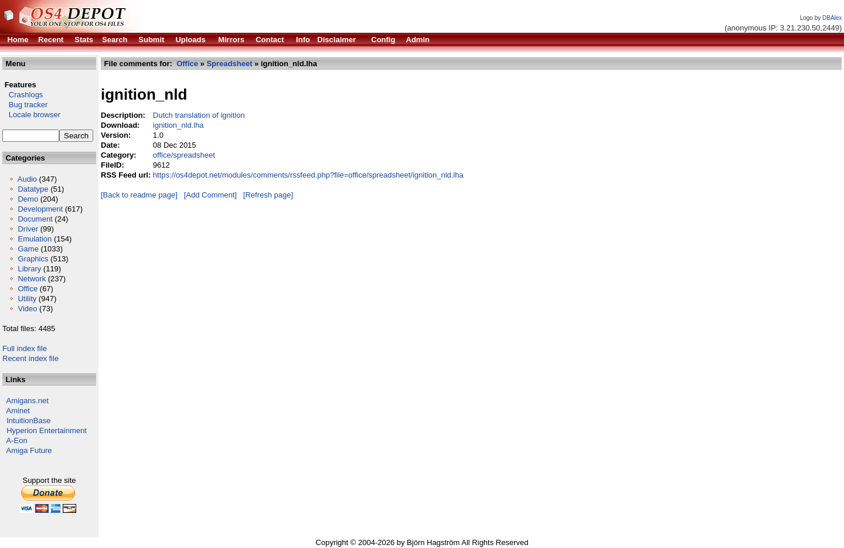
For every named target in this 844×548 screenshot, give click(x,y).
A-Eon (17, 440)
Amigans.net (27, 400)
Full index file (24, 348)
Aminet (18, 410)
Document (35, 219)
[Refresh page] (268, 194)
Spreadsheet (229, 63)
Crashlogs (22, 94)
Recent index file (30, 358)
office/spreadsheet (184, 155)
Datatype (33, 189)
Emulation (35, 238)
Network (32, 278)
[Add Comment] (210, 194)
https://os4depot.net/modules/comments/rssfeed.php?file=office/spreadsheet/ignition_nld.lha (308, 175)
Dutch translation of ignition (199, 115)
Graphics (33, 258)
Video (27, 308)
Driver (28, 228)
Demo (28, 199)
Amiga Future (29, 450)
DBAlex (832, 18)
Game (28, 248)
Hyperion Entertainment (46, 430)
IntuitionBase (28, 420)
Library (29, 268)
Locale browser (31, 114)
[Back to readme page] (139, 194)
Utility (27, 298)
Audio (27, 179)
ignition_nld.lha (178, 125)
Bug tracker (24, 104)
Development (40, 209)
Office (28, 288)
